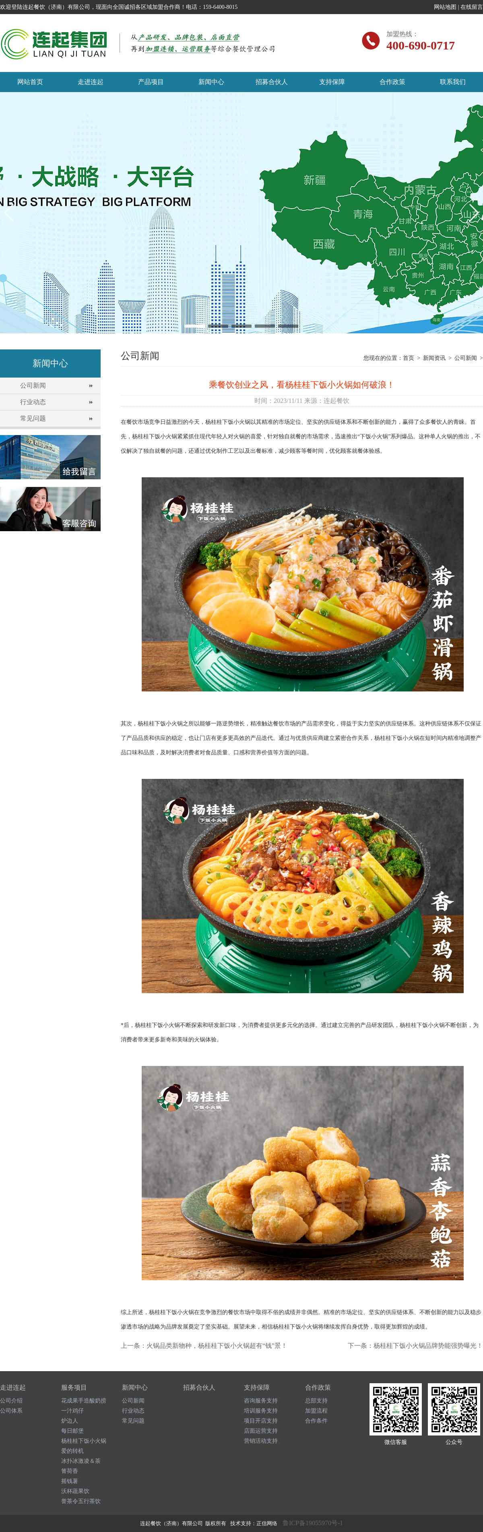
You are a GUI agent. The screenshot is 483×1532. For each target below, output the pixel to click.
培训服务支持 (261, 1411)
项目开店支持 (261, 1421)
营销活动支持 (261, 1441)
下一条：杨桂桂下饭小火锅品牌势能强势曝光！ (415, 1345)
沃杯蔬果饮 (75, 1491)
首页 (408, 358)
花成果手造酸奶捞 (83, 1401)
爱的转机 (72, 1451)
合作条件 (316, 1421)
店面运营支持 (261, 1431)
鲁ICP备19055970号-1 (313, 1523)
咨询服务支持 (261, 1401)
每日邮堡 (72, 1431)
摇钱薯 (69, 1481)
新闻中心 (211, 81)
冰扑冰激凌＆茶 (81, 1461)
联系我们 (453, 81)
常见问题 (33, 418)
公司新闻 (33, 385)
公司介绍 (11, 1401)
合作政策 (392, 81)
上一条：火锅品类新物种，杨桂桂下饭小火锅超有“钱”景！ (204, 1345)
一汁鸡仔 (72, 1411)
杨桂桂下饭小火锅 (83, 1441)
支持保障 (332, 81)
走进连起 (90, 81)
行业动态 (33, 401)
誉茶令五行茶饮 (81, 1501)
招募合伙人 (272, 81)
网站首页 (30, 81)
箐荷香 (69, 1471)
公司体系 (11, 1411)
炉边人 (69, 1421)
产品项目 (151, 81)
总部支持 (316, 1401)
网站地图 (445, 7)
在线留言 (471, 7)
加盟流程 (316, 1411)
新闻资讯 (434, 358)
